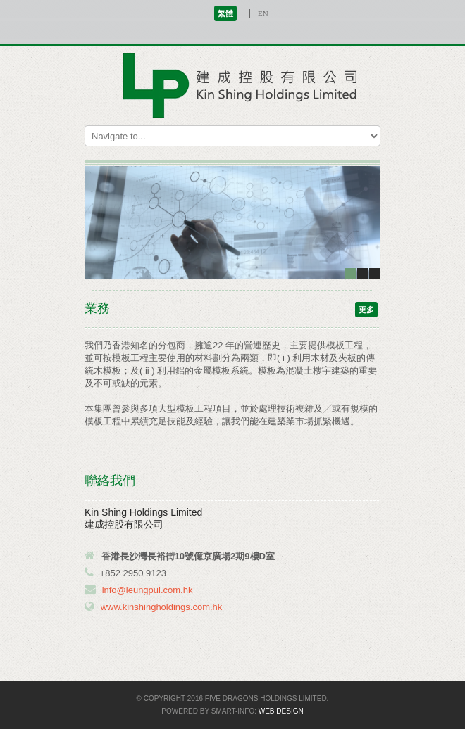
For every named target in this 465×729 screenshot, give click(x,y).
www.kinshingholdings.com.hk (162, 607)
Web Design (281, 711)
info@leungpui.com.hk (147, 590)
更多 (366, 309)
